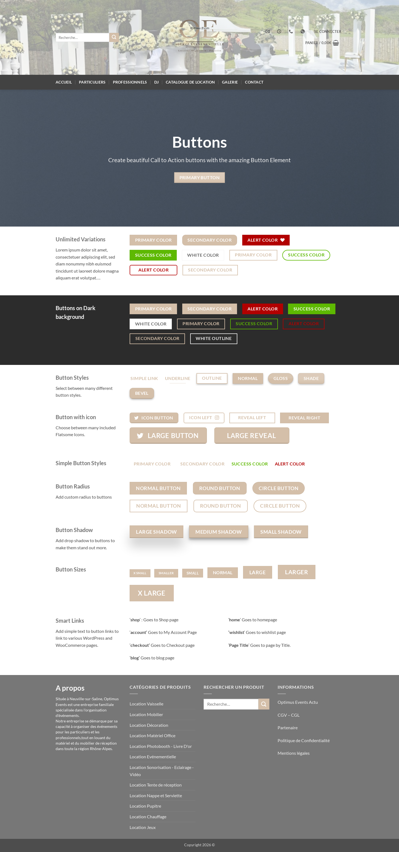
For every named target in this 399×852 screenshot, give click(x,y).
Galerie (230, 82)
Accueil (64, 82)
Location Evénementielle (153, 756)
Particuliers (92, 82)
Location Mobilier (146, 714)
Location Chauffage (148, 816)
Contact (254, 82)
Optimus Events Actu (298, 702)
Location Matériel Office (152, 735)
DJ (156, 82)
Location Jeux (143, 827)
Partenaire (288, 727)
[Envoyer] (114, 37)
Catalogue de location (190, 82)
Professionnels (130, 82)
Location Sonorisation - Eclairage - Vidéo (162, 771)
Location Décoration (149, 725)
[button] (327, 31)
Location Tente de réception (156, 784)
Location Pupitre (145, 805)
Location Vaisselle (146, 703)
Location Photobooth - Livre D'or (161, 746)
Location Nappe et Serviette (156, 795)
